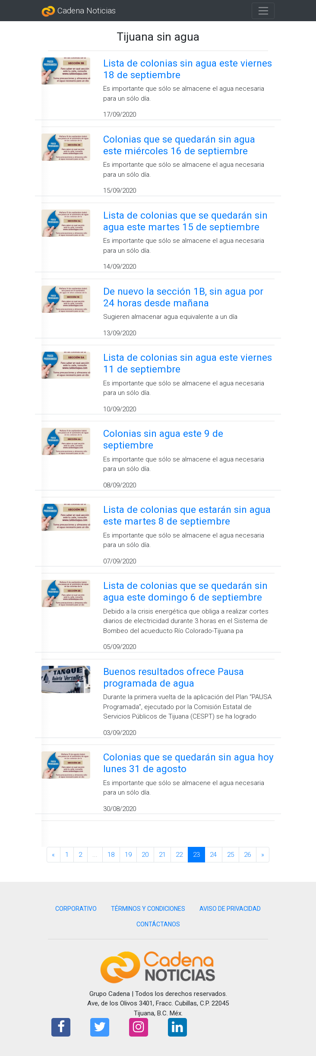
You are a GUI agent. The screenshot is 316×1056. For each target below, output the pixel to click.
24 (213, 855)
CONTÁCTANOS (158, 924)
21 (162, 855)
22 (179, 855)
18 (110, 855)
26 (247, 855)
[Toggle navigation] (263, 11)
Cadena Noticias (78, 11)
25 (230, 855)
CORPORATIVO (76, 908)
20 (145, 855)
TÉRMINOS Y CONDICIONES (148, 908)
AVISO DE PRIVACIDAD (230, 908)
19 (128, 855)
